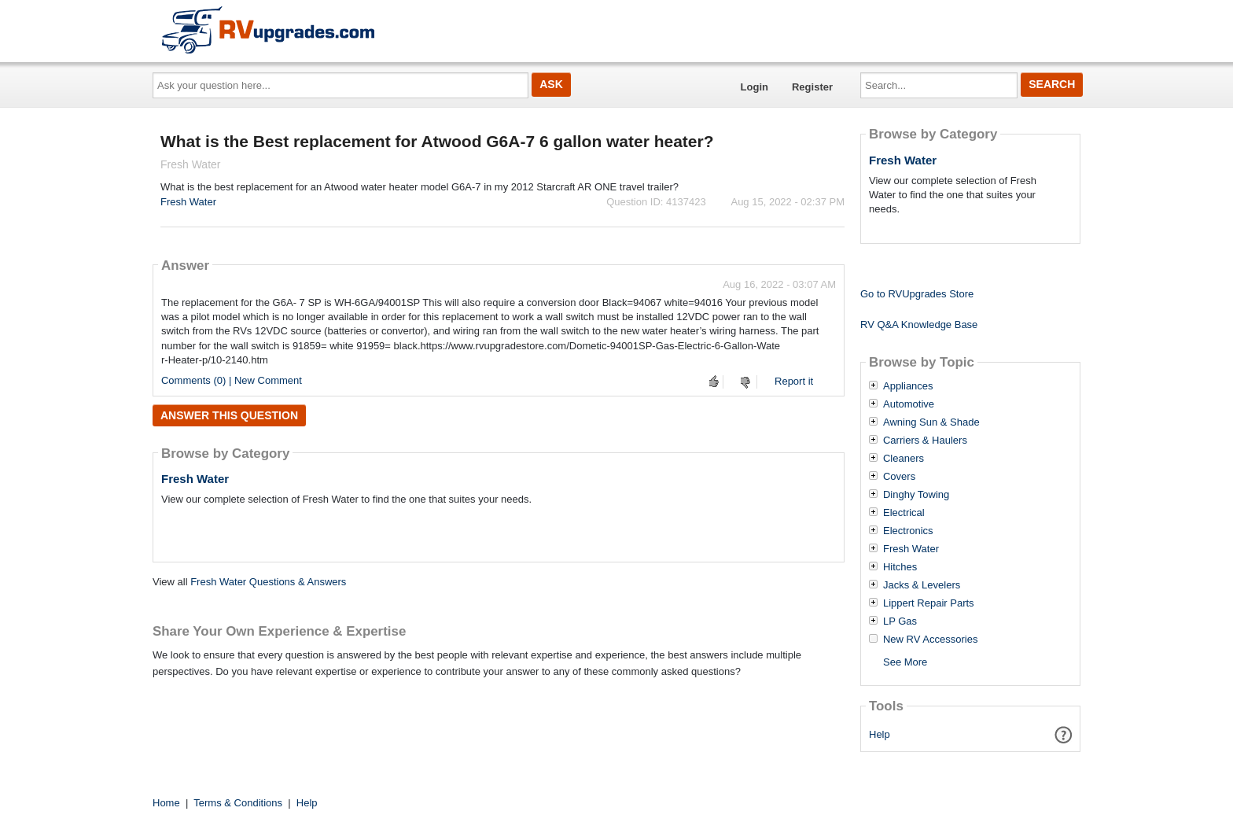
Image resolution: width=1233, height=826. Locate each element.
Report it (794, 381)
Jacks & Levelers (921, 585)
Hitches (900, 567)
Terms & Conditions (237, 803)
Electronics (908, 531)
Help (879, 734)
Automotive (908, 404)
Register (812, 87)
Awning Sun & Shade (931, 422)
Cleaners (903, 458)
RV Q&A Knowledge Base (918, 324)
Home (166, 803)
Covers (899, 476)
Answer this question (229, 415)
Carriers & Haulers (925, 440)
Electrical (904, 512)
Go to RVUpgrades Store (917, 294)
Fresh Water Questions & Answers (268, 582)
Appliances (908, 386)
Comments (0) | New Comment (231, 380)
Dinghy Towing (916, 494)
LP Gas (900, 621)
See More (905, 662)
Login (754, 87)
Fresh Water (188, 202)
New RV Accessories (930, 639)
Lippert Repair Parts (928, 603)
